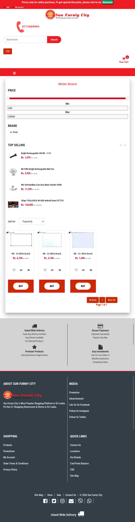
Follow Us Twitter (77, 417)
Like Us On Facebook (79, 404)
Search (54, 39)
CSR (8, 51)
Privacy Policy (10, 469)
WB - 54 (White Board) (21, 254)
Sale (59, 495)
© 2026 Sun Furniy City (90, 495)
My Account (17, 7)
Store (50, 495)
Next (125, 145)
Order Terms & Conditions (15, 463)
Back (93, 300)
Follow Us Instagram (79, 411)
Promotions (9, 451)
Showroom (107, 2)
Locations (75, 451)
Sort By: (12, 221)
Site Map (74, 475)
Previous (121, 145)
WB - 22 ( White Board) (82, 254)
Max (67, 112)
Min (67, 103)
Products (7, 445)
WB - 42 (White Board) (52, 254)
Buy (18, 286)
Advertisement (76, 398)
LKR (6, 7)
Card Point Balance (79, 463)
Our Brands (75, 457)
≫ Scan (14, 132)
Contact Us (75, 445)
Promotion (74, 392)
